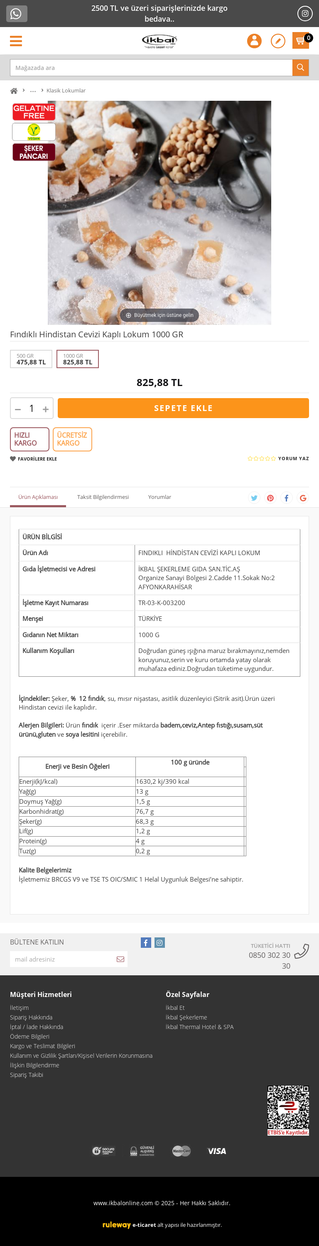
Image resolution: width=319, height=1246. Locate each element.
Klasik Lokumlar (66, 90)
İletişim (19, 1008)
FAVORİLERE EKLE (33, 459)
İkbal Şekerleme (186, 1017)
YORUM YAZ (293, 458)
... (33, 89)
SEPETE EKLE (183, 408)
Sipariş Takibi (26, 1075)
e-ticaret (144, 1225)
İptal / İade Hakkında (36, 1027)
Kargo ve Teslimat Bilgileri (42, 1046)
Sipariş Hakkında (31, 1017)
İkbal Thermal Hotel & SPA (199, 1027)
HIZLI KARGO (25, 439)
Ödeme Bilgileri (29, 1036)
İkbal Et (175, 1008)
